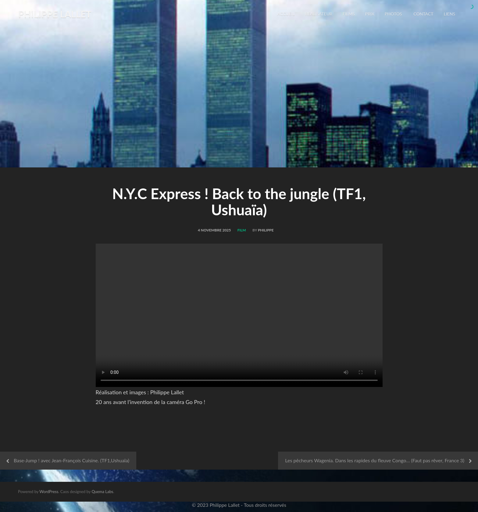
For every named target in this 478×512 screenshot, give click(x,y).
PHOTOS (393, 13)
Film (241, 230)
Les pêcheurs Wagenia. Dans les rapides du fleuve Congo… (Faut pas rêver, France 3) (374, 460)
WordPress (48, 491)
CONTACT (422, 13)
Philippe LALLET (54, 14)
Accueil (286, 13)
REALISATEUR (318, 13)
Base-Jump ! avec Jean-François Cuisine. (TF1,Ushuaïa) (71, 460)
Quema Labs (102, 491)
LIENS (449, 13)
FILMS (349, 13)
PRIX (369, 13)
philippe (266, 230)
